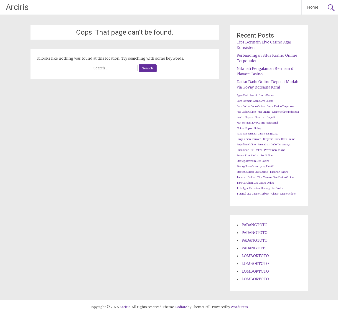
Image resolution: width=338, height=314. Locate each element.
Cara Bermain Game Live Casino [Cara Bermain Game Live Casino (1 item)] (255, 100)
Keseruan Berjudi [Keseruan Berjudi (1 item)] (265, 117)
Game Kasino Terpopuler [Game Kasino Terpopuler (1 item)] (281, 106)
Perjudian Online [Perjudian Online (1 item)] (246, 144)
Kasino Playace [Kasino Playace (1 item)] (245, 117)
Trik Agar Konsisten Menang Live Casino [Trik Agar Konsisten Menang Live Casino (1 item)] (260, 188)
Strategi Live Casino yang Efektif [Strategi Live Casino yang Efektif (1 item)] (255, 166)
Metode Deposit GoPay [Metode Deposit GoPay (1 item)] (249, 128)
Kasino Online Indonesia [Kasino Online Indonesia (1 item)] (285, 111)
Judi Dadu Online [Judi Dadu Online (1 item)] (246, 111)
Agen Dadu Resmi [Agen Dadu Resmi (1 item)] (247, 95)
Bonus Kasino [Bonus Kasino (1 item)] (266, 95)
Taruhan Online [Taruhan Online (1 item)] (246, 177)
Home (312, 7)
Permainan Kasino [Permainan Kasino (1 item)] (274, 150)
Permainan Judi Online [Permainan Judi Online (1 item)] (249, 150)
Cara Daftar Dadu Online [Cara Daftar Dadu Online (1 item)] (251, 106)
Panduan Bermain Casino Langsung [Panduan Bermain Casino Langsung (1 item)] (257, 133)
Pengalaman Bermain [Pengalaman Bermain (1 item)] (249, 139)
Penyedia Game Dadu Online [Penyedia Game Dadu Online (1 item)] (279, 139)
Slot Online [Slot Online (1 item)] (266, 155)
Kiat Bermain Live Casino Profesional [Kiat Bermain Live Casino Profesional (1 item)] (257, 122)
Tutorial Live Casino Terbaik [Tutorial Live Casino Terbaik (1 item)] (253, 193)
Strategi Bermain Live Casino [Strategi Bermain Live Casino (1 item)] (253, 161)
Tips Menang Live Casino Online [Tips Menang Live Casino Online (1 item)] (275, 177)
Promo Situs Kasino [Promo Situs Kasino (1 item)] (247, 155)
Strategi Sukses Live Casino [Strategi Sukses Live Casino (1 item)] (252, 171)
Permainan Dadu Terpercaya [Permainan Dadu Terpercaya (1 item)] (274, 144)
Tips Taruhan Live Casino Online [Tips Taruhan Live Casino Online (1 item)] (255, 182)
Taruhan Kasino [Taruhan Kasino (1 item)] (279, 171)
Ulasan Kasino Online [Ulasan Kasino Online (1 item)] (283, 193)
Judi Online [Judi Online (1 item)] (264, 111)
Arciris (17, 7)
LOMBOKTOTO (255, 255)
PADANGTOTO (254, 225)
